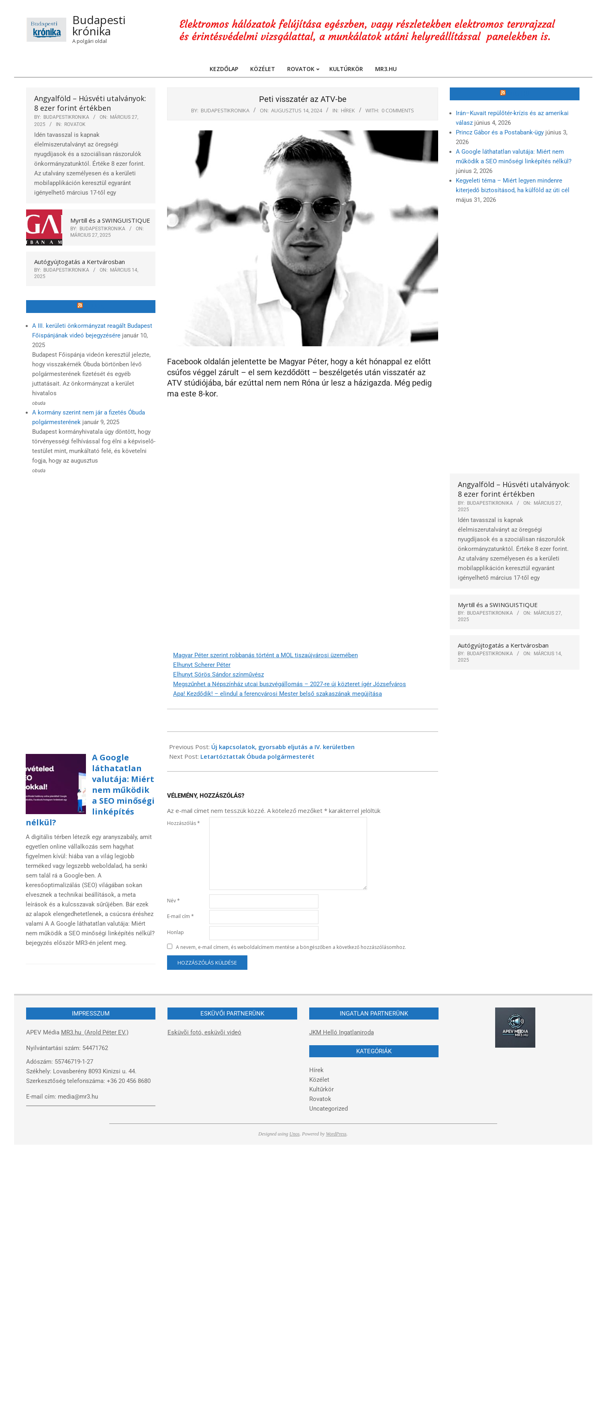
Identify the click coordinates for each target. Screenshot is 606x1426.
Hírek (348, 110)
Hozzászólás (183, 823)
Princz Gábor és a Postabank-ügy (500, 132)
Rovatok (75, 124)
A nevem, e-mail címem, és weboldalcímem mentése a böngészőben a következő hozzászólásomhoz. (291, 947)
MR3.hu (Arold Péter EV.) (95, 1032)
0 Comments (398, 110)
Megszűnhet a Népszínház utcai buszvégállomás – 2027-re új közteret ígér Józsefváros (289, 684)
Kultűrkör (321, 1089)
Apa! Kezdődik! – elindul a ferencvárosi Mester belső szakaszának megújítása (277, 693)
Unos (295, 1134)
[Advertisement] (69, 609)
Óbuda (94, 306)
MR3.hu (518, 94)
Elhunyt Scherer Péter (202, 664)
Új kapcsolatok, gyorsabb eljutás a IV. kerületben (283, 747)
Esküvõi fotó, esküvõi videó (204, 1032)
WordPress (336, 1134)
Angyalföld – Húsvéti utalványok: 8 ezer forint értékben (90, 103)
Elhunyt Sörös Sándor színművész (218, 674)
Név (173, 900)
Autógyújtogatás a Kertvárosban (79, 262)
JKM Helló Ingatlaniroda (341, 1032)
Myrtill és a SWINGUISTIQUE (110, 220)
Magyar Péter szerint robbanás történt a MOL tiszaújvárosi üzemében (265, 655)
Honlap (175, 932)
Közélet (319, 1079)
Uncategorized (328, 1108)
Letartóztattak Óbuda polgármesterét (257, 756)
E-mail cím (180, 916)
